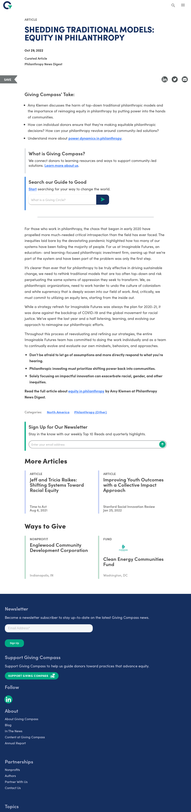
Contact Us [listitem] (13, 787)
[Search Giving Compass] (173, 5)
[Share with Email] (185, 79)
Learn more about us (61, 165)
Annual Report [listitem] (15, 743)
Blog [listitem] (8, 725)
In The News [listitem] (13, 731)
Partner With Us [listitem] (16, 781)
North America (58, 412)
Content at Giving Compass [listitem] (25, 737)
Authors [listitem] (10, 775)
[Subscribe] (162, 444)
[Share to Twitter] (175, 79)
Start (33, 188)
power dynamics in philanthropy (95, 138)
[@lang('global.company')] (7, 5)
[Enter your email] (98, 444)
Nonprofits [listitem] (12, 769)
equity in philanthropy (86, 390)
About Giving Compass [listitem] (21, 719)
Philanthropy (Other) (90, 412)
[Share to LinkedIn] (165, 79)
